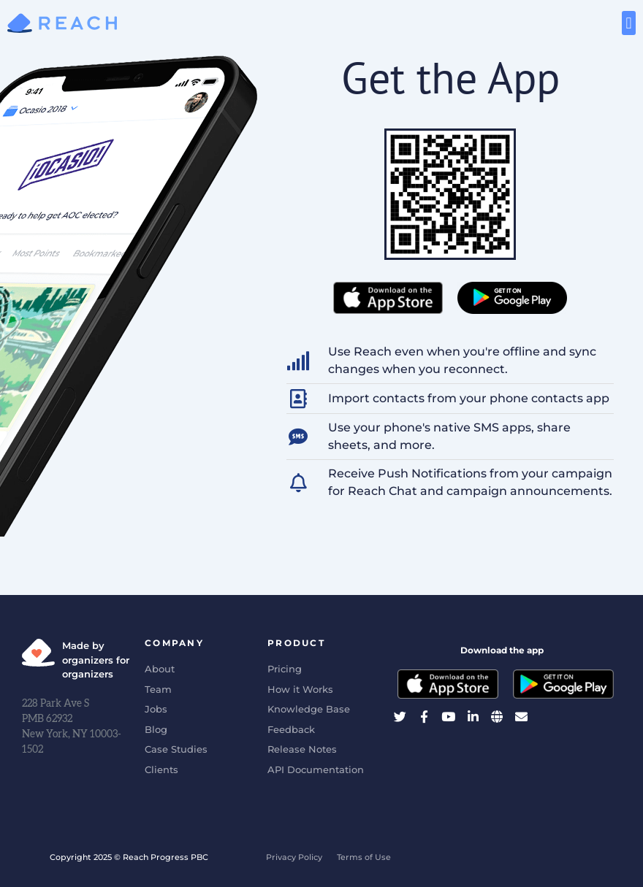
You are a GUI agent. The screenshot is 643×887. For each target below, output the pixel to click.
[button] (629, 23)
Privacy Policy (294, 857)
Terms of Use (364, 857)
